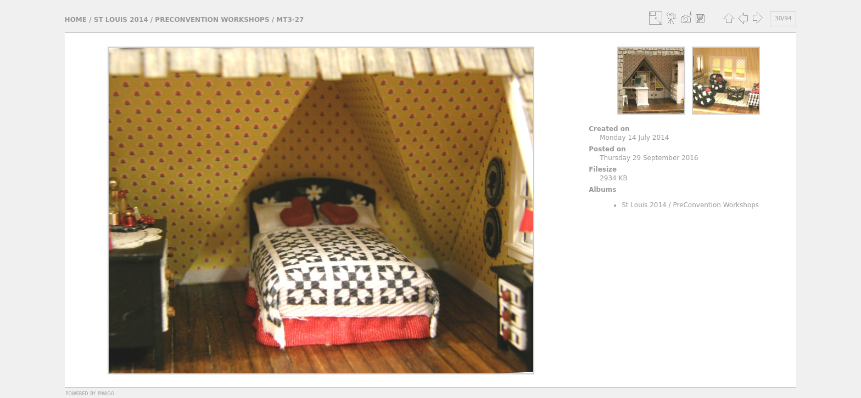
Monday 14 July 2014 (634, 137)
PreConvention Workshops (212, 20)
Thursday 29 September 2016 (649, 158)
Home (76, 20)
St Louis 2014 (121, 20)
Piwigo (106, 393)
